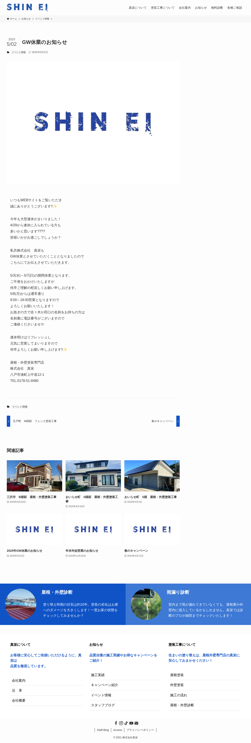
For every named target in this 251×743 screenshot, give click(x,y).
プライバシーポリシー (140, 730)
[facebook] (115, 723)
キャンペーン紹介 (104, 685)
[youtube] (131, 723)
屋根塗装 (177, 675)
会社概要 (18, 700)
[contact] (136, 723)
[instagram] (120, 723)
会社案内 (18, 680)
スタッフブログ (103, 705)
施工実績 (98, 675)
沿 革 (17, 690)
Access (117, 730)
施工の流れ (178, 695)
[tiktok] (126, 723)
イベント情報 (19, 52)
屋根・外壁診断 (182, 705)
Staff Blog (103, 730)
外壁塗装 (177, 685)
